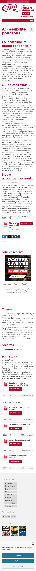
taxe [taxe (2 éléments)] (10, 336)
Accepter (18, 556)
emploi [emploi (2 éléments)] (30, 323)
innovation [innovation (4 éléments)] (27, 327)
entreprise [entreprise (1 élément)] (4, 325)
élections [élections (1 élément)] (17, 339)
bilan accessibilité (10, 182)
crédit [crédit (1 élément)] (12, 322)
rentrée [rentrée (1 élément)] (18, 334)
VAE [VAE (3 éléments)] (13, 339)
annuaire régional (18, 372)
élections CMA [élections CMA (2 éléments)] (25, 339)
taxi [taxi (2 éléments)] (13, 336)
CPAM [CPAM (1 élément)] (3, 320)
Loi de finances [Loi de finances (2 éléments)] (16, 330)
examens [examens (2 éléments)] (5, 327)
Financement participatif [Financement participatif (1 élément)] (15, 327)
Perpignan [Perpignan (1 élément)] (4, 334)
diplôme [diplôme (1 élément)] (22, 322)
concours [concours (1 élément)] (32, 318)
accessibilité (5, 241)
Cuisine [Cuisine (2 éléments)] (17, 323)
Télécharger (26, 223)
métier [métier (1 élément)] (21, 332)
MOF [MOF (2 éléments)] (12, 332)
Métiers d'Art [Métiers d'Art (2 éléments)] (28, 332)
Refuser (18, 561)
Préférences (18, 566)
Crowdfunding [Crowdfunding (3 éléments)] (11, 320)
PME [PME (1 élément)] (15, 334)
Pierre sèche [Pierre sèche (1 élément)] (10, 334)
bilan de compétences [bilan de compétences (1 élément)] (21, 318)
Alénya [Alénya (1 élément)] (14, 313)
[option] (18, 276)
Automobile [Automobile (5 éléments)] (8, 318)
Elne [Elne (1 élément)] (26, 322)
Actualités (12, 37)
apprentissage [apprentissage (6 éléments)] (25, 313)
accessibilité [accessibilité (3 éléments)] (7, 313)
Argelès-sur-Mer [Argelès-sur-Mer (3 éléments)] (9, 316)
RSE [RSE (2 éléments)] (22, 334)
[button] (33, 544)
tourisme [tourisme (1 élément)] (17, 336)
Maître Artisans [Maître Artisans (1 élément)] (26, 330)
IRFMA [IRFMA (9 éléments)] (6, 329)
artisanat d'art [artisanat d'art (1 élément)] (19, 316)
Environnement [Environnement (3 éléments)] (14, 325)
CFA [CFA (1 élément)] (28, 318)
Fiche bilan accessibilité (14, 225)
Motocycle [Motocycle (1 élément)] (16, 332)
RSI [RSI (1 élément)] (25, 334)
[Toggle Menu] (31, 20)
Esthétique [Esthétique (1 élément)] (24, 325)
